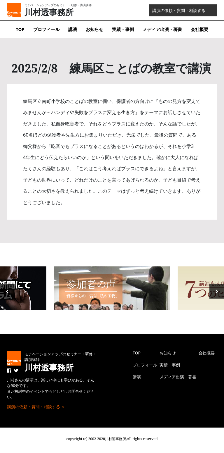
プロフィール (46, 29)
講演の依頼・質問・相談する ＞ (36, 406)
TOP (20, 29)
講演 (72, 29)
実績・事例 (123, 29)
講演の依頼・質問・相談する (178, 10)
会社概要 (199, 29)
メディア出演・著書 (162, 29)
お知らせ (94, 29)
